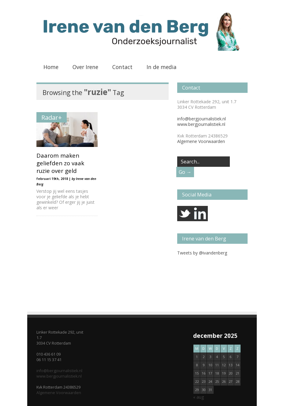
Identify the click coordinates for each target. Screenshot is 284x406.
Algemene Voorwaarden (201, 141)
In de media (162, 67)
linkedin (200, 213)
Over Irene (85, 67)
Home (50, 67)
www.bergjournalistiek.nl (201, 124)
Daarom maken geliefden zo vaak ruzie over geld (60, 163)
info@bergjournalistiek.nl (201, 119)
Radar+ (51, 117)
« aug (198, 397)
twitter (184, 213)
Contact (122, 67)
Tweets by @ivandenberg (202, 253)
